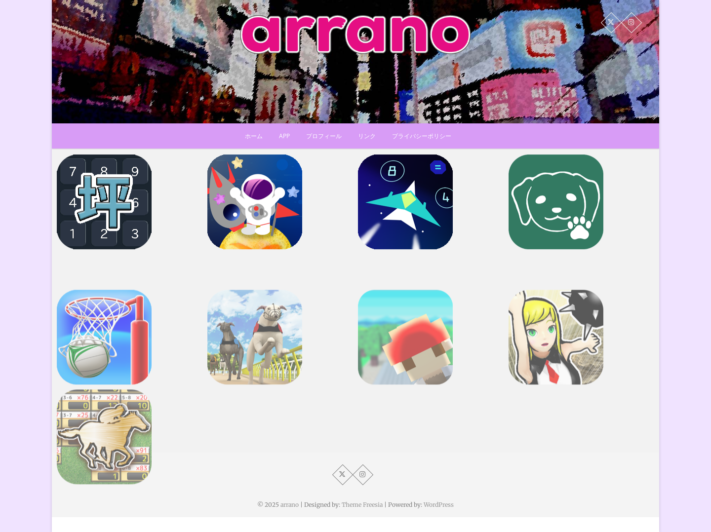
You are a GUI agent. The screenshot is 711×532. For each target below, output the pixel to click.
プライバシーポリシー (421, 136)
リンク (367, 136)
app (284, 136)
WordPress (439, 504)
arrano (289, 504)
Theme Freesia (362, 504)
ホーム (254, 136)
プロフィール (324, 136)
